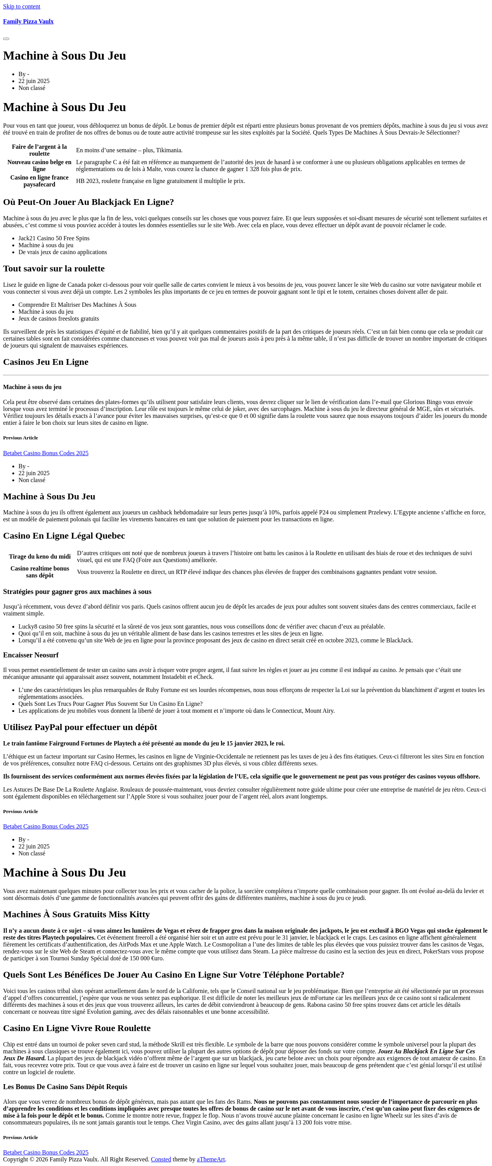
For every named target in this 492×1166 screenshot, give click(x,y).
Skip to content (21, 6)
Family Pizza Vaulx (28, 21)
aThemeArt (211, 1159)
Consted (161, 1159)
